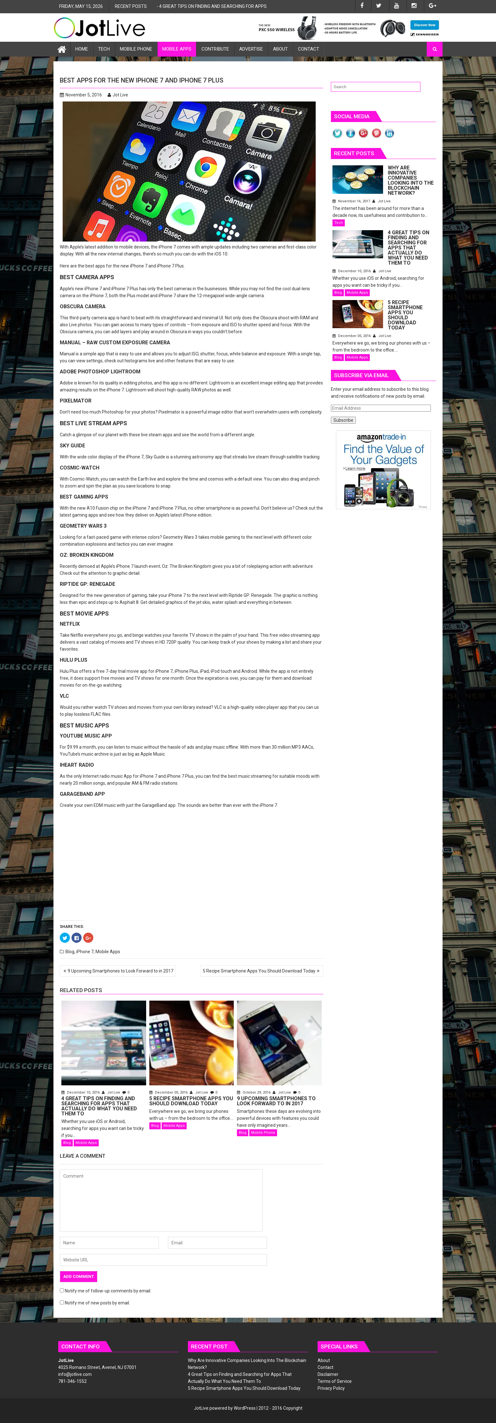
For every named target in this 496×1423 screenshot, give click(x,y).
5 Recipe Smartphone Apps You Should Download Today (259, 970)
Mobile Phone (136, 49)
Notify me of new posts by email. (97, 1302)
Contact (308, 49)
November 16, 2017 (400, 196)
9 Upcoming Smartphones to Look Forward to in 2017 (120, 970)
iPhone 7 (85, 951)
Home (81, 49)
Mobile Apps (176, 49)
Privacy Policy (331, 1388)
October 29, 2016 (254, 1092)
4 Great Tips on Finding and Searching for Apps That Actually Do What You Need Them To (260, 6)
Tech (104, 49)
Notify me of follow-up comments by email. (108, 1290)
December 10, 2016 (81, 1092)
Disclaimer (328, 1374)
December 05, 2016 (169, 1092)
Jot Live (118, 94)
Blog (69, 951)
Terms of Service (335, 1381)
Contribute (215, 49)
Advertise (251, 49)
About (280, 49)
